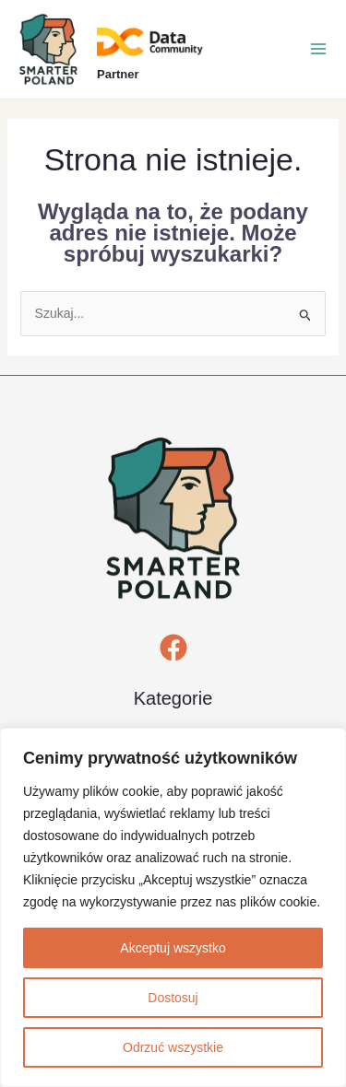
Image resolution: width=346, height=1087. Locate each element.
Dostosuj (172, 997)
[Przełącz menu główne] (318, 49)
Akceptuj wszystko (172, 948)
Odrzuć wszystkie (173, 1047)
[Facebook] (173, 647)
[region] (173, 907)
